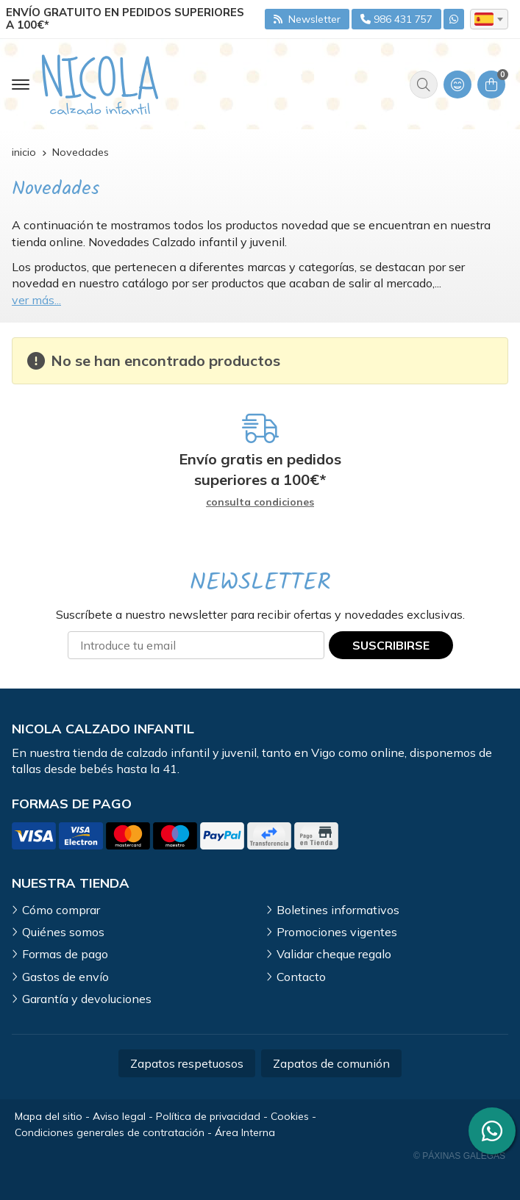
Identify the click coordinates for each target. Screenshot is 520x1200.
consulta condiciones (260, 502)
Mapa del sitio (48, 1116)
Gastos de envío (65, 976)
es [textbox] (484, 19)
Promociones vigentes (337, 931)
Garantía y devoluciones (87, 998)
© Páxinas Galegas (459, 1156)
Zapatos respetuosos (186, 1063)
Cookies (290, 1116)
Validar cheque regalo (334, 953)
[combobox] (489, 19)
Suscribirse (391, 645)
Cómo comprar (61, 909)
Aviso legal (119, 1116)
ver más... (36, 299)
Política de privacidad (208, 1116)
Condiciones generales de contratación (109, 1132)
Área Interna (245, 1132)
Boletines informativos (338, 909)
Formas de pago (65, 953)
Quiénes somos (63, 931)
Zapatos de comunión (331, 1063)
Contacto (301, 976)
